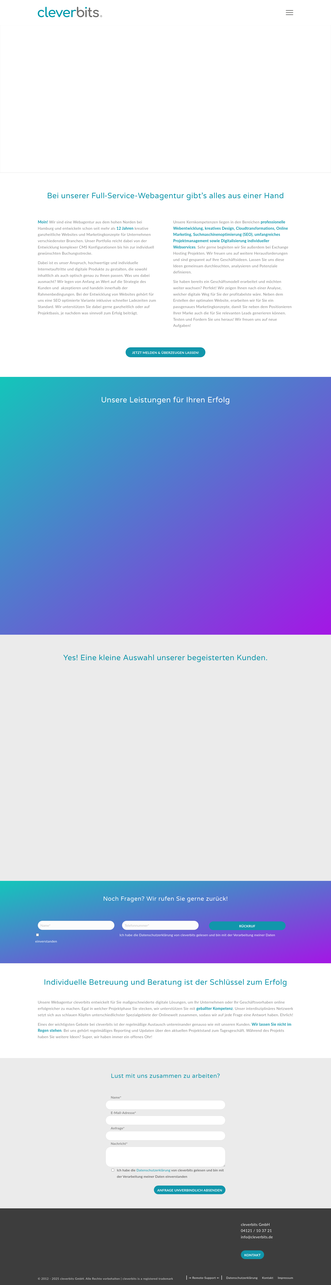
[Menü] (288, 12)
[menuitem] (288, 12)
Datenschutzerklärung (156, 935)
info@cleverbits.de (257, 1237)
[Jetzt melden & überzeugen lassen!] (165, 352)
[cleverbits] (70, 12)
